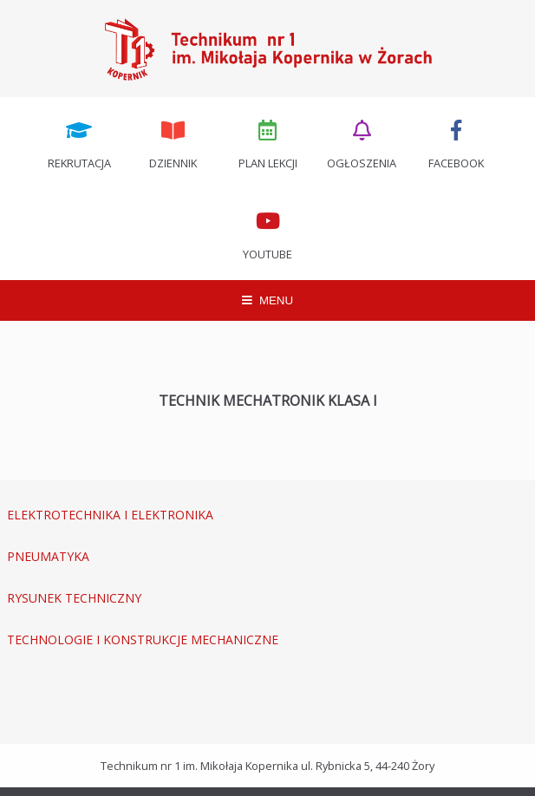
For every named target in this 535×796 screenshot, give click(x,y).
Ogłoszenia (362, 143)
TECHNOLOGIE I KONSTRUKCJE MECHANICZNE (142, 639)
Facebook (456, 143)
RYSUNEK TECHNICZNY (74, 598)
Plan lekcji (268, 143)
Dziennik (173, 143)
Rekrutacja (80, 143)
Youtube (268, 234)
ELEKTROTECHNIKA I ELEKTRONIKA (110, 514)
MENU (267, 300)
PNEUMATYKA (48, 556)
